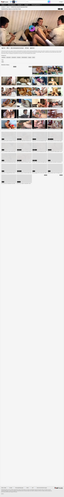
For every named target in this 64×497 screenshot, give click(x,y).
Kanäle (19, 4)
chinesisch (14, 57)
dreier (33, 57)
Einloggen (61, 1)
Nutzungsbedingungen (19, 487)
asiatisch (3, 57)
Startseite (3, 7)
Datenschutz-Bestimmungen (42, 487)
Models (26, 4)
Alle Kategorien (12, 4)
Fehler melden (3, 487)
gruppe (29, 57)
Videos (3, 4)
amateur (18, 57)
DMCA (27, 487)
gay (2, 61)
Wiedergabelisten (36, 4)
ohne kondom (24, 57)
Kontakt (10, 487)
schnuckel (8, 57)
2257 (33, 487)
